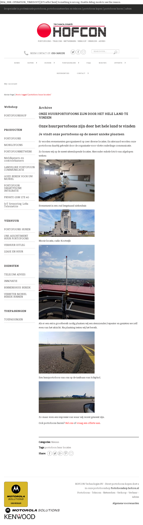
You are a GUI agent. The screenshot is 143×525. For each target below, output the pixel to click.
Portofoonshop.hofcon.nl (125, 488)
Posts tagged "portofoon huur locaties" (33, 94)
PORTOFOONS (12, 138)
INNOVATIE (10, 281)
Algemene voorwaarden (126, 503)
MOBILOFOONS (13, 145)
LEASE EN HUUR (13, 251)
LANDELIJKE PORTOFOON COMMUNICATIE (19, 168)
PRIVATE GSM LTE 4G (16, 197)
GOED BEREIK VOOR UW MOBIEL (18, 177)
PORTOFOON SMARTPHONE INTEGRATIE (13, 188)
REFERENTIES (63, 73)
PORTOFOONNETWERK (18, 151)
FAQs (89, 63)
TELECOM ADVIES (15, 274)
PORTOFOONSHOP (15, 115)
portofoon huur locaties (58, 447)
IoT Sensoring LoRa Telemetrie (16, 205)
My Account (10, 83)
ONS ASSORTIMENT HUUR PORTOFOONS (16, 237)
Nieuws (55, 442)
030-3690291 (58, 53)
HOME (17, 63)
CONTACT (82, 73)
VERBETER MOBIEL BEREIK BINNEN (15, 295)
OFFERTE (119, 63)
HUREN (48, 63)
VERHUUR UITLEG (14, 245)
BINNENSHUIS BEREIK (17, 287)
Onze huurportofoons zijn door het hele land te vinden (83, 115)
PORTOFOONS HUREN (17, 229)
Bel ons (69, 423)
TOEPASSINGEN (70, 63)
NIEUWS (103, 63)
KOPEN (31, 63)
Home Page (9, 94)
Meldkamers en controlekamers (14, 159)
